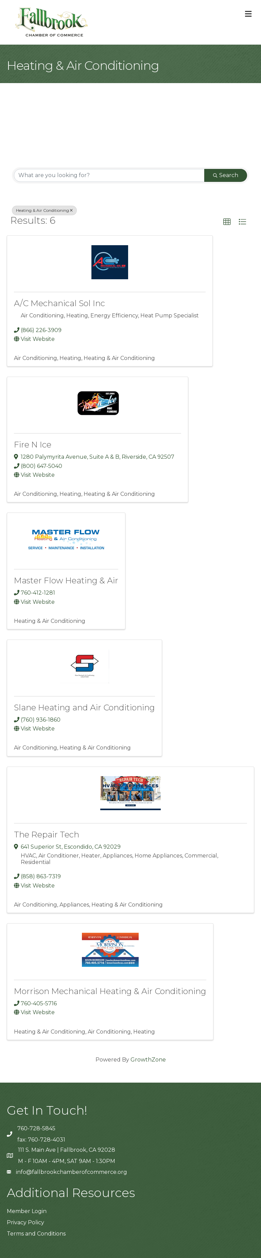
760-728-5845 (36, 1128)
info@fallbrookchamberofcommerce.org (71, 1172)
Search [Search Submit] (225, 175)
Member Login (27, 1211)
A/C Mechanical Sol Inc (59, 303)
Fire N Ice (32, 445)
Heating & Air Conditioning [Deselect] (44, 210)
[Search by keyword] (109, 175)
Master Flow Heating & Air (66, 580)
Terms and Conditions (36, 1233)
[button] (227, 222)
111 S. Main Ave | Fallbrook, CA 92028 (66, 1150)
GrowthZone (148, 1059)
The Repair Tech (46, 834)
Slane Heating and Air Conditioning (84, 707)
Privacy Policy (25, 1222)
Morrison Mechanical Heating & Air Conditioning (110, 991)
